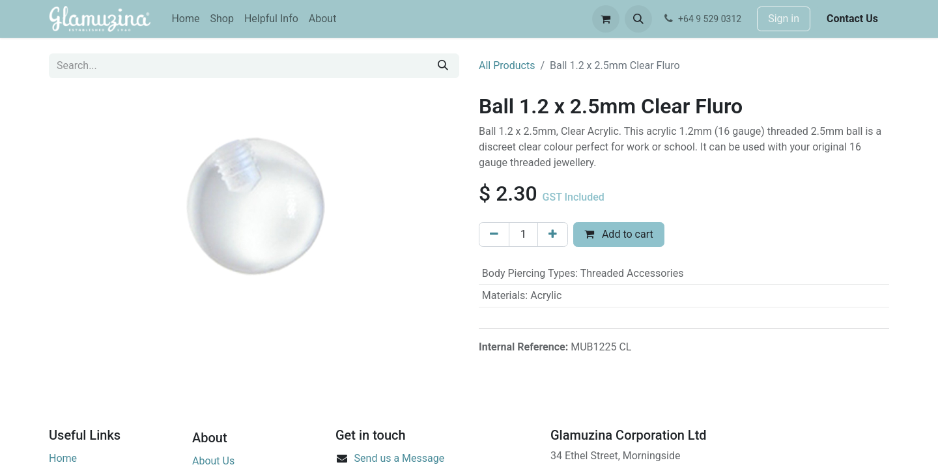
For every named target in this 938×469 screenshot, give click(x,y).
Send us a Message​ (399, 458)
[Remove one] (494, 234)
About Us (213, 461)
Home (63, 458)
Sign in (783, 18)
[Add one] (552, 234)
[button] (638, 19)
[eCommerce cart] (605, 19)
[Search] (443, 65)
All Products (507, 65)
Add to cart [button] (618, 234)
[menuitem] (185, 19)
